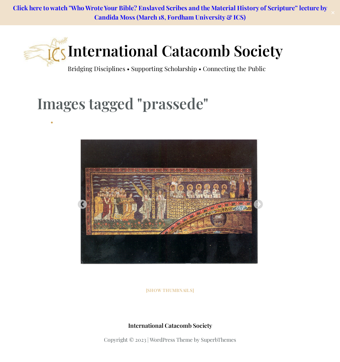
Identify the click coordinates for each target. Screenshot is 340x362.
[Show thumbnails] (170, 290)
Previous (80, 202)
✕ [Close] (333, 13)
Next (256, 202)
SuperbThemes (218, 339)
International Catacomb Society (175, 50)
